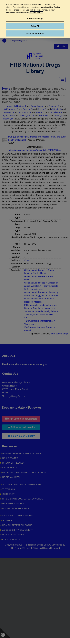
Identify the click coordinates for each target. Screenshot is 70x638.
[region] (35, 19)
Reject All (35, 26)
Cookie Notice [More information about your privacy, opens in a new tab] (36, 13)
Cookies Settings (35, 18)
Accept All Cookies (35, 33)
